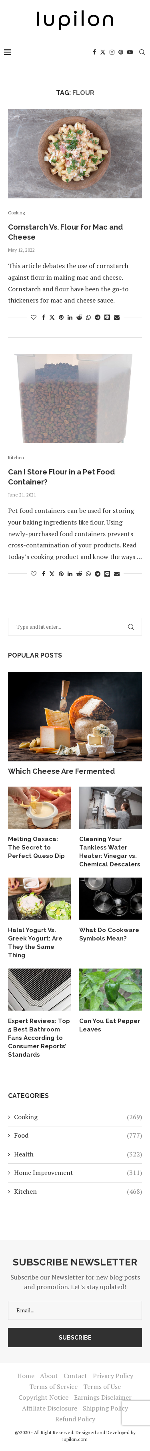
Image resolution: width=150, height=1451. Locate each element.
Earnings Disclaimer (103, 1397)
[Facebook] (94, 52)
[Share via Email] (117, 317)
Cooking (78, 1116)
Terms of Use (102, 1386)
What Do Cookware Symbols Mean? (109, 934)
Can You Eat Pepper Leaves (109, 1025)
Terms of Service (53, 1386)
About (49, 1375)
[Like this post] (33, 317)
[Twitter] (103, 52)
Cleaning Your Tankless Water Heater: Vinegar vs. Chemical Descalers (109, 851)
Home (25, 1375)
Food (78, 1135)
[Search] (142, 52)
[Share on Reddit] (79, 317)
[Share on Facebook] (43, 317)
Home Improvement (78, 1172)
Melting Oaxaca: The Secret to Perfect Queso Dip (36, 847)
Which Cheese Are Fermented (61, 771)
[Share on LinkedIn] (70, 317)
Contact (75, 1375)
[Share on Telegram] (97, 317)
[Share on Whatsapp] (88, 317)
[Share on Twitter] (52, 317)
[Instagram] (112, 52)
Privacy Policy (113, 1375)
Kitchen (78, 1191)
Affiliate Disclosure (49, 1408)
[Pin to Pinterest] (61, 317)
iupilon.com (75, 1439)
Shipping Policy (105, 1408)
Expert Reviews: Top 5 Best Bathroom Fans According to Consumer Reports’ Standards (39, 1037)
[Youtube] (130, 52)
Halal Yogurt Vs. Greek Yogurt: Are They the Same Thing (35, 942)
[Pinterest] (120, 52)
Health (78, 1154)
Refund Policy (75, 1419)
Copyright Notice (43, 1397)
